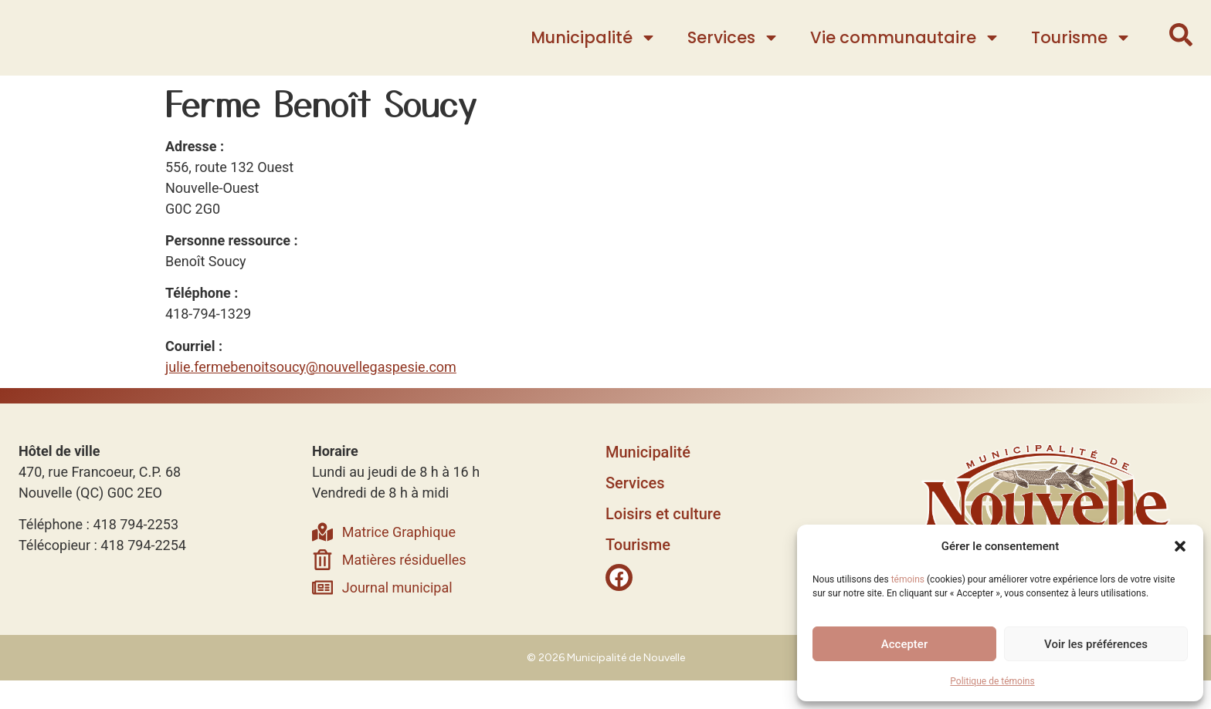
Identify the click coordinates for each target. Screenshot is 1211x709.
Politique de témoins (992, 681)
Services (733, 52)
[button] (1180, 538)
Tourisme (1081, 52)
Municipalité (593, 52)
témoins (907, 579)
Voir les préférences (1096, 644)
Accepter (904, 644)
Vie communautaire (905, 52)
